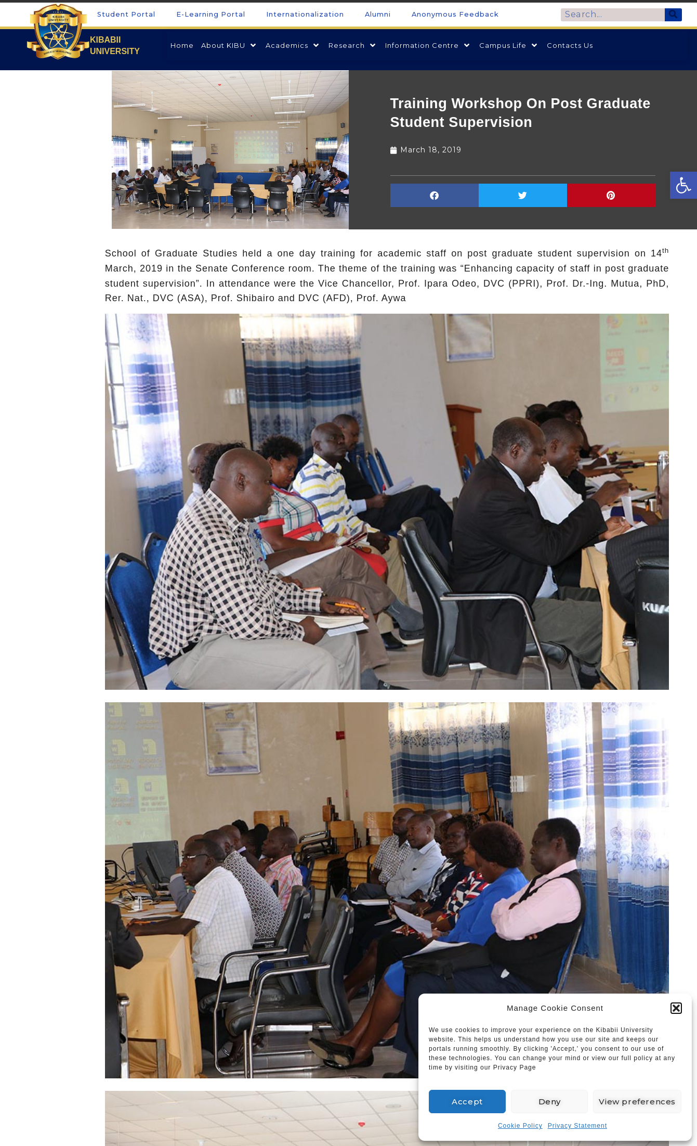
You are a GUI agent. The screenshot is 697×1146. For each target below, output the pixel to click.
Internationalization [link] (305, 14)
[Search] (673, 14)
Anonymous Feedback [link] (455, 14)
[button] (676, 1008)
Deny (549, 1101)
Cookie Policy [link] (520, 1125)
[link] (683, 185)
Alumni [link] (378, 14)
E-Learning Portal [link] (210, 14)
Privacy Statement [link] (577, 1125)
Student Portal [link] (126, 14)
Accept (467, 1101)
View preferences (637, 1101)
